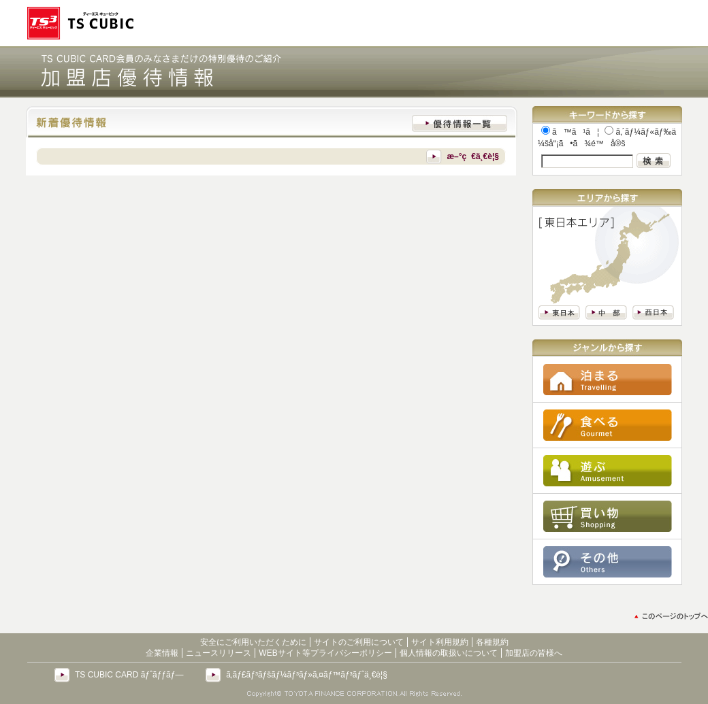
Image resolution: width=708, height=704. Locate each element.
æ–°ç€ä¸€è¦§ (473, 156)
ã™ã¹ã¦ (570, 132)
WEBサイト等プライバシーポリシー (325, 653)
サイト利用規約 (439, 642)
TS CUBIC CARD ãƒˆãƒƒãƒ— (129, 675)
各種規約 (492, 642)
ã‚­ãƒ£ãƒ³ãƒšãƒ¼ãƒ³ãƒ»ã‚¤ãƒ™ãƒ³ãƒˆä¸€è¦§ (306, 675)
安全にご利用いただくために (253, 642)
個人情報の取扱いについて (449, 653)
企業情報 (162, 653)
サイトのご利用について (359, 642)
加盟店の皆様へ (533, 653)
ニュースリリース (218, 653)
